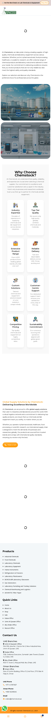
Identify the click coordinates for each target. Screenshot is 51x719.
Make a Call (10, 445)
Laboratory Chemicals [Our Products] (12, 563)
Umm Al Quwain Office (13, 621)
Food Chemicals (10, 560)
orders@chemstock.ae (13, 699)
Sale (6, 615)
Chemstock (34, 75)
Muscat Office (10, 628)
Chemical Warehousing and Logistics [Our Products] (17, 589)
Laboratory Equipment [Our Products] (13, 566)
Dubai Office (9, 618)
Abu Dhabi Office (11, 625)
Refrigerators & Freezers (14, 573)
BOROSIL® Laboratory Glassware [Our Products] (17, 579)
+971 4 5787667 (11, 685)
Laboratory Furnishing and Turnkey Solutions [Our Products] (20, 586)
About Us (8, 608)
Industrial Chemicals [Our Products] (12, 556)
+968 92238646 (11, 692)
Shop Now (44, 3)
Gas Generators (10, 583)
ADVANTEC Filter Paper (13, 593)
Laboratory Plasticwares (13, 576)
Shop (6, 612)
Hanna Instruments (11, 570)
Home (7, 605)
